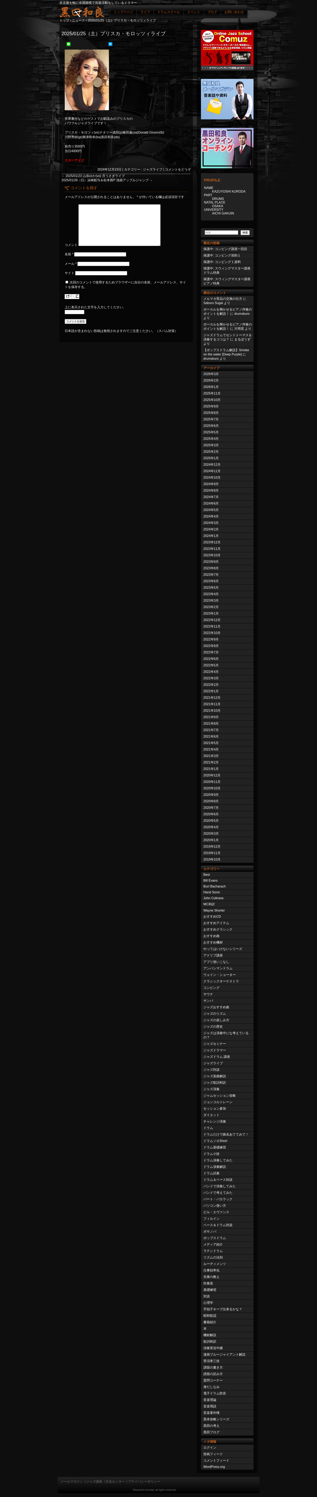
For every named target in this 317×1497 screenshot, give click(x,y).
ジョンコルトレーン (217, 1102)
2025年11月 (212, 393)
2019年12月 (212, 846)
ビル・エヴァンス (216, 1212)
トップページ (123, 12)
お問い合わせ (234, 12)
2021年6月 (211, 736)
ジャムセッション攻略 (219, 1095)
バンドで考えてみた (217, 1192)
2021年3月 (211, 756)
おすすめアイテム (216, 923)
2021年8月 (211, 723)
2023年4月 (211, 594)
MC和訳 (209, 904)
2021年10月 (212, 710)
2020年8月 (211, 801)
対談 (206, 1296)
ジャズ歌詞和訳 (214, 1082)
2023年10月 (212, 555)
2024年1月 (211, 536)
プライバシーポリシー (144, 1481)
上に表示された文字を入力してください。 (95, 307)
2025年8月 (211, 413)
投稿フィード (213, 1454)
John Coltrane (213, 898)
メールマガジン (71, 1481)
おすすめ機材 (213, 942)
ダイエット (211, 1115)
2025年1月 (211, 458)
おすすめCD (212, 916)
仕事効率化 (211, 1270)
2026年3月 (211, 374)
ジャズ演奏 (211, 1089)
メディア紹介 (213, 1244)
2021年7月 (211, 730)
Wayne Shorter (214, 910)
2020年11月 (212, 781)
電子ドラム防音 (214, 1393)
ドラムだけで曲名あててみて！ (226, 1134)
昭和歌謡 (209, 1315)
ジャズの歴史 (213, 1026)
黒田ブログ (211, 1432)
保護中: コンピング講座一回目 (225, 249)
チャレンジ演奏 (214, 1121)
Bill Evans (210, 880)
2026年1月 (211, 387)
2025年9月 (211, 406)
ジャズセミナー (214, 1043)
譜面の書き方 (213, 1367)
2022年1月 (211, 691)
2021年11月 (212, 704)
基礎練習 (209, 1289)
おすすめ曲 (211, 936)
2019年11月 (212, 853)
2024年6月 (211, 503)
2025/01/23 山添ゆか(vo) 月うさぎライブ (93, 176)
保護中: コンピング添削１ (222, 255)
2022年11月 (212, 626)
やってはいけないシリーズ (222, 949)
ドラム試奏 (211, 1173)
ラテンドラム (213, 1251)
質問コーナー (213, 1380)
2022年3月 (211, 678)
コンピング (211, 987)
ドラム (208, 1128)
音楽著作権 (211, 1412)
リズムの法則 (213, 1257)
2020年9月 (211, 794)
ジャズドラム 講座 (216, 1056)
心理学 (208, 1302)
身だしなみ (211, 1387)
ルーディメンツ (214, 1264)
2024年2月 (211, 529)
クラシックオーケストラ (221, 981)
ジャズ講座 (94, 1481)
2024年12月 (212, 464)
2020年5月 (211, 820)
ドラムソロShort (215, 1141)
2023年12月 (212, 542)
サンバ (208, 1000)
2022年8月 (211, 646)
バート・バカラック (217, 1199)
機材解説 (209, 1335)
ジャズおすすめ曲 (216, 1007)
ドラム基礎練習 (214, 1147)
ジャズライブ (152, 169)
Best (206, 874)
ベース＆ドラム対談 (217, 1225)
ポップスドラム (214, 1238)
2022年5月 (211, 665)
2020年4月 (211, 827)
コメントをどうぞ (178, 169)
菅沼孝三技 (211, 1361)
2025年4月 (211, 438)
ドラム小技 (211, 1154)
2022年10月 (212, 633)
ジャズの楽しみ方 (216, 1020)
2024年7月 (211, 497)
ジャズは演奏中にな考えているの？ (226, 1035)
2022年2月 (211, 684)
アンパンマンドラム (217, 968)
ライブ (145, 12)
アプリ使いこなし (216, 962)
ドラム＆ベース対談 (217, 1179)
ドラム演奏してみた (217, 1160)
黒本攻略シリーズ (216, 1419)
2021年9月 (211, 717)
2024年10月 (212, 477)
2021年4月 (211, 749)
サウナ (208, 994)
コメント (71, 245)
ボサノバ (209, 1231)
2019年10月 (212, 859)
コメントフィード (216, 1460)
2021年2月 (211, 762)
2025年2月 (211, 451)
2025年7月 (211, 419)
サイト (69, 273)
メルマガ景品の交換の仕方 (222, 298)
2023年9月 (211, 561)
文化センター (115, 1481)
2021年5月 (211, 743)
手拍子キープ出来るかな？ (222, 1309)
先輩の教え (211, 1277)
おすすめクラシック (217, 929)
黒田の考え (211, 1425)
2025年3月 (211, 445)
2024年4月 (211, 516)
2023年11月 (212, 548)
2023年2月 (211, 607)
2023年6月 (211, 581)
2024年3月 (211, 523)
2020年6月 (211, 814)
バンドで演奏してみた (219, 1186)
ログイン (209, 1447)
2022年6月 (211, 659)
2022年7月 (211, 652)
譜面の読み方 (213, 1374)
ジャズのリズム (214, 1013)
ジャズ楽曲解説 (214, 1076)
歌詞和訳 (209, 1341)
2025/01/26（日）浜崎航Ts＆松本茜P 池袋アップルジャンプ (107, 180)
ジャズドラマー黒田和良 (81, 11)
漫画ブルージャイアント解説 (224, 1354)
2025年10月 (212, 400)
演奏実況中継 (213, 1348)
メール (71, 263)
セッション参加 (214, 1108)
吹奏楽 (208, 1283)
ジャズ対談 (211, 1069)
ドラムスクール (168, 12)
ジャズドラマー (214, 1050)
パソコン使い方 (214, 1205)
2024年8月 (211, 490)
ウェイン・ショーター (219, 974)
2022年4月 (211, 671)
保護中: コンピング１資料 (222, 262)
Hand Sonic (211, 892)
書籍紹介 (209, 1322)
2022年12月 (212, 620)
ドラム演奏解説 (214, 1166)
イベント (193, 12)
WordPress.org (214, 1466)
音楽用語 (209, 1406)
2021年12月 (212, 697)
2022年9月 (211, 639)
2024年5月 (211, 510)
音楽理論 (209, 1400)
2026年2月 (211, 380)
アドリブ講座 (213, 955)
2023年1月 (211, 613)
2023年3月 (211, 600)
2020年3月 (211, 833)
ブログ (212, 12)
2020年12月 (212, 775)
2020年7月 (211, 807)
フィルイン (211, 1218)
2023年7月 (211, 574)
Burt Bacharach (214, 886)
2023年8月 (211, 568)
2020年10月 (212, 788)
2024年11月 (212, 471)
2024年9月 (211, 484)
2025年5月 (211, 432)
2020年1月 (211, 840)
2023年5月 (211, 587)
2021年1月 (211, 769)
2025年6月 (211, 425)
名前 (69, 254)
